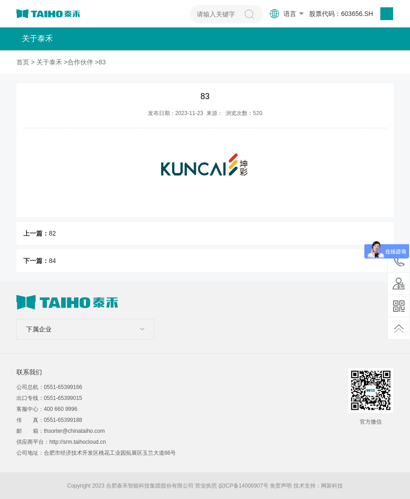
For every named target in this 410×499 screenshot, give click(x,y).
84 (52, 260)
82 (52, 233)
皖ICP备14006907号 (243, 486)
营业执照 (206, 486)
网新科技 (332, 486)
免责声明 (281, 486)
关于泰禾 (49, 62)
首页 (22, 62)
